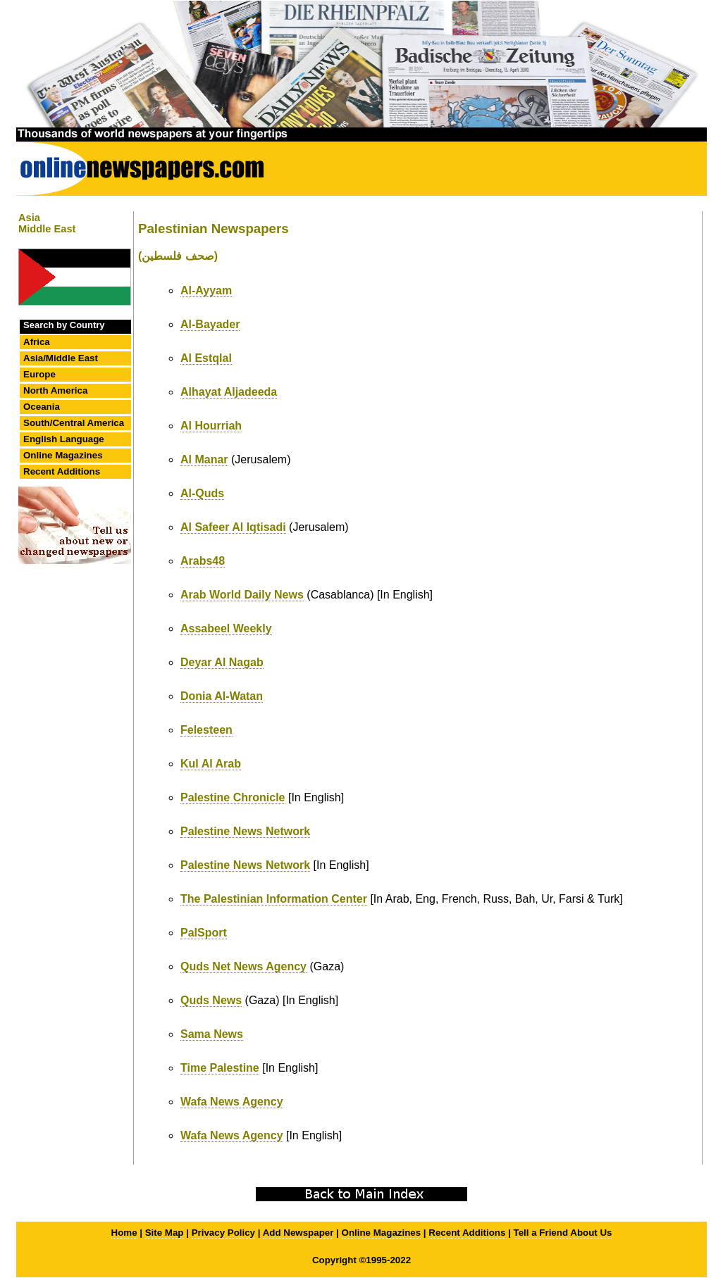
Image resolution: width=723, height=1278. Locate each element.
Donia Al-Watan (221, 696)
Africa (36, 342)
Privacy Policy (223, 1232)
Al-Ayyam (206, 290)
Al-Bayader (210, 324)
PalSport (203, 933)
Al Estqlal (206, 358)
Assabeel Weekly (226, 628)
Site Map (164, 1232)
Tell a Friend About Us (563, 1232)
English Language (63, 439)
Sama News (211, 1034)
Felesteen (206, 730)
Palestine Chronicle (232, 797)
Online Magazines (63, 455)
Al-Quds (202, 493)
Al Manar (204, 459)
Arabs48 (202, 561)
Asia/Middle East (60, 358)
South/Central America (73, 423)
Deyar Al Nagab (222, 662)
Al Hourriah (211, 426)
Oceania (41, 406)
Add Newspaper (298, 1232)
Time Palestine (219, 1068)
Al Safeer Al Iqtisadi (233, 527)
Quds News (211, 1000)
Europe (39, 374)
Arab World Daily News (242, 595)
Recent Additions (61, 471)
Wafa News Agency (231, 1102)
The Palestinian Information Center (273, 899)
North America (55, 390)
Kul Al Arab (210, 764)
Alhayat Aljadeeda (228, 392)
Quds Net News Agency (243, 966)
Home (124, 1232)
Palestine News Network (245, 831)
